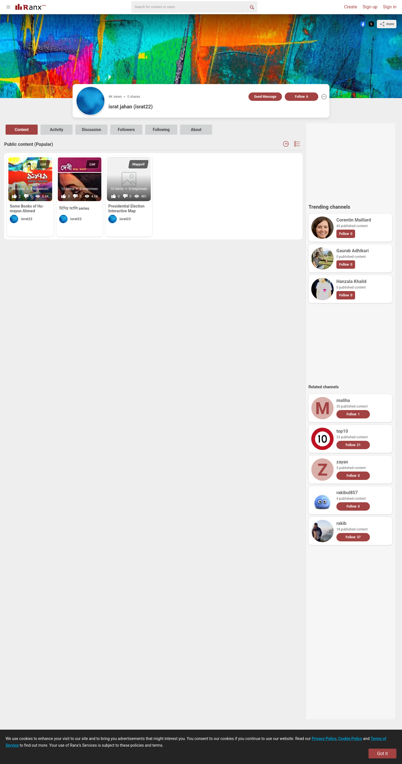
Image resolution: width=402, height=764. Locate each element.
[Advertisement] (350, 161)
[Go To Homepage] (30, 6)
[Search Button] (252, 7)
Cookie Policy (350, 738)
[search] (194, 7)
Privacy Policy (324, 738)
